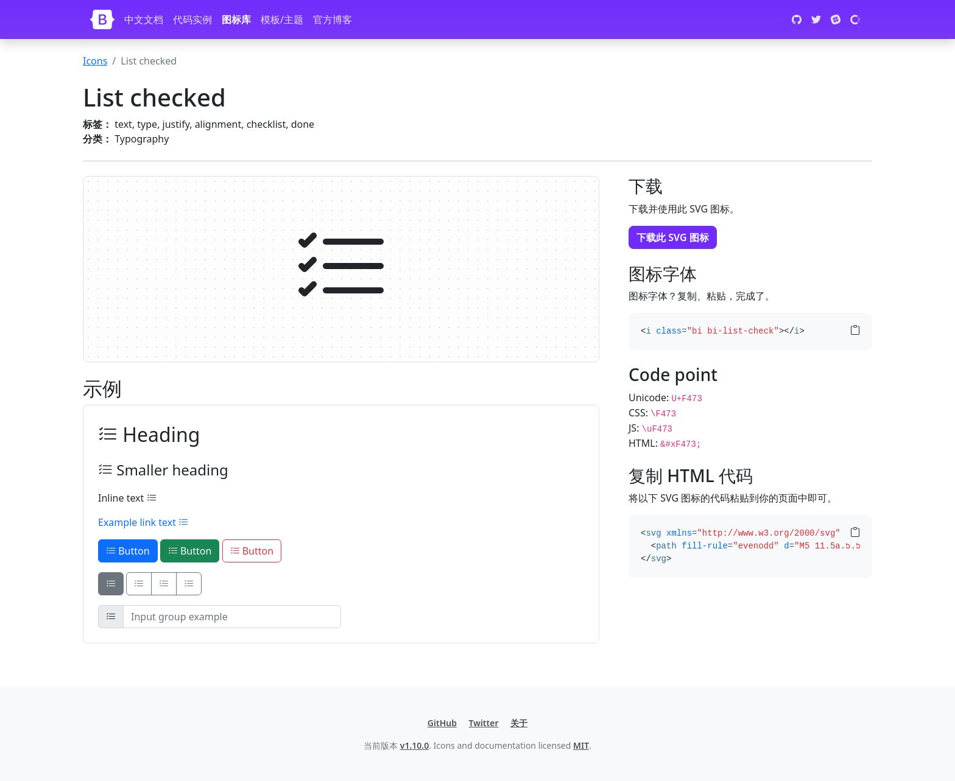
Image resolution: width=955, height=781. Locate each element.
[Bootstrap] (102, 19)
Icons (95, 61)
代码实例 (192, 19)
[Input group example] (232, 616)
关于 (518, 723)
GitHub (442, 723)
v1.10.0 (414, 745)
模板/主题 (282, 19)
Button (128, 551)
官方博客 (332, 19)
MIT (581, 745)
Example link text (143, 522)
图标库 (236, 19)
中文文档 (143, 19)
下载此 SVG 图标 (672, 237)
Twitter (484, 723)
